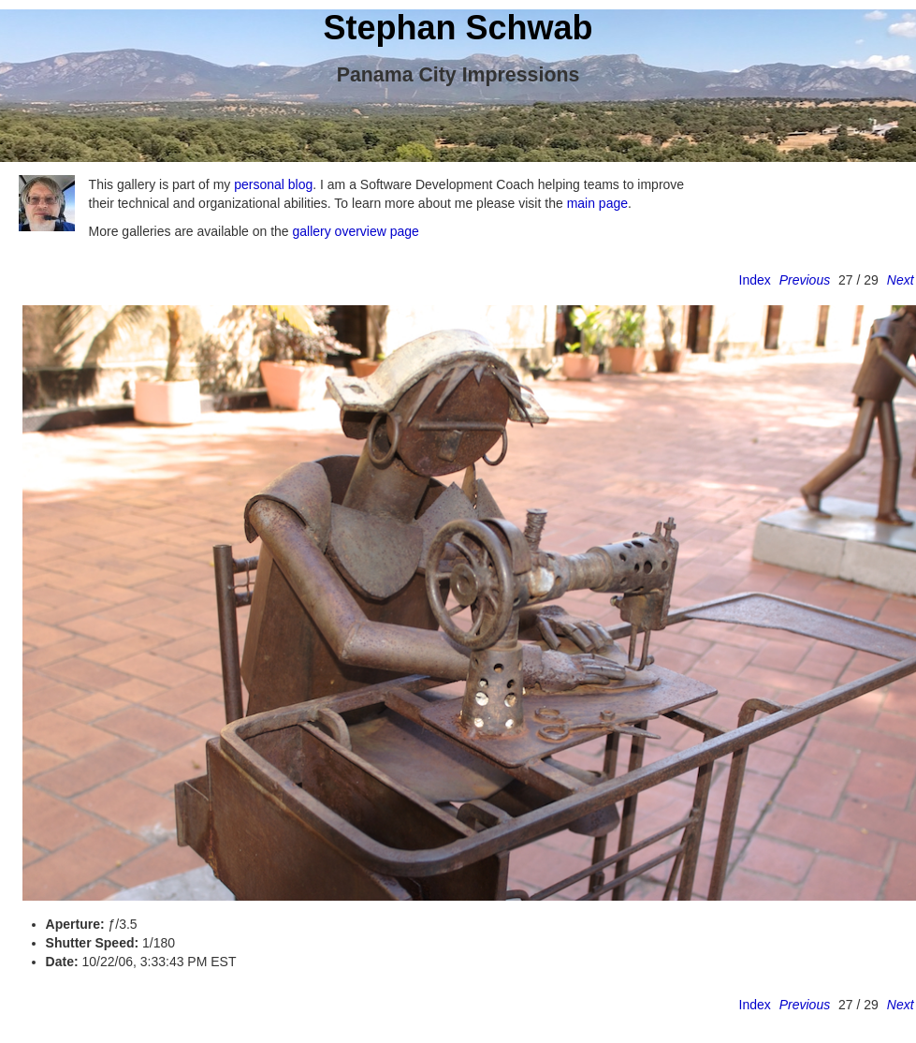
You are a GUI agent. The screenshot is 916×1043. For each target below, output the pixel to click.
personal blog (273, 184)
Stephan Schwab (457, 27)
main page (597, 203)
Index (755, 279)
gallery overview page (355, 231)
